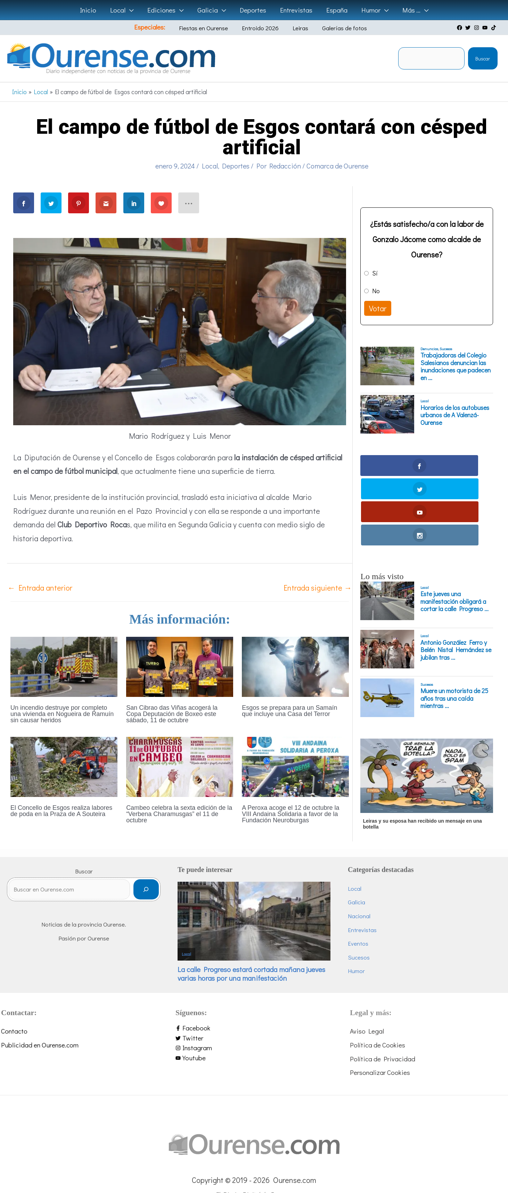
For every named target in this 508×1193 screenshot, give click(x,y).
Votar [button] (377, 308)
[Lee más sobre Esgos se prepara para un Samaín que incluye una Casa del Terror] (295, 666)
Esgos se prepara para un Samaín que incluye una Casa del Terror (289, 710)
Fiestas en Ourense (209, 28)
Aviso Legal (367, 1014)
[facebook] (460, 27)
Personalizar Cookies (380, 1055)
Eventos (358, 926)
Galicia (356, 885)
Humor (356, 954)
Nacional (359, 899)
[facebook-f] (254, 1011)
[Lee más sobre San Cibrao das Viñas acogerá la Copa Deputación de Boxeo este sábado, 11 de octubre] (179, 666)
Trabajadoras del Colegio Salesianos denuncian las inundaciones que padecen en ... (455, 366)
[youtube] (485, 27)
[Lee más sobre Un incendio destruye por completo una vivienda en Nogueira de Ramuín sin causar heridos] (63, 666)
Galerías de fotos (335, 28)
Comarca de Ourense (337, 165)
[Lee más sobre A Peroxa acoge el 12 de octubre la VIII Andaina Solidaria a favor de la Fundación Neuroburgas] (295, 766)
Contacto (14, 1014)
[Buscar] (146, 875)
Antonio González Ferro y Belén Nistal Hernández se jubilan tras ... (455, 580)
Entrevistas (362, 912)
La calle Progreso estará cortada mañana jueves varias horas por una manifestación (251, 956)
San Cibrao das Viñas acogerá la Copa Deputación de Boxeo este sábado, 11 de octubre (172, 714)
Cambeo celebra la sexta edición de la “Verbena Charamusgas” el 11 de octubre (179, 814)
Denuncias (429, 348)
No (376, 291)
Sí (375, 273)
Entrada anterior (40, 588)
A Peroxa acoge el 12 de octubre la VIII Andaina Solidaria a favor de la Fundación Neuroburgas (290, 814)
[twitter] (468, 27)
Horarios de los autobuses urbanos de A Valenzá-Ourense (454, 415)
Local (210, 165)
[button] (132, 10)
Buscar (482, 58)
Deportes (235, 165)
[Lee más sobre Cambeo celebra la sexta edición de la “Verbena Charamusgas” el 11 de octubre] (179, 766)
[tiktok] (494, 27)
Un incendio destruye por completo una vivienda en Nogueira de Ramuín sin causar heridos (62, 714)
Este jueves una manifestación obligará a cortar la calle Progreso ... (454, 532)
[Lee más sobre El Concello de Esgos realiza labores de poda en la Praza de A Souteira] (63, 766)
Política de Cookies (377, 1027)
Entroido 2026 (261, 28)
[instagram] (477, 27)
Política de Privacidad (382, 1041)
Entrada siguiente (318, 588)
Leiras (296, 28)
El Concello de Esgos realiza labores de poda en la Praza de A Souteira (61, 810)
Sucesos (446, 348)
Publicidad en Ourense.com (40, 1027)
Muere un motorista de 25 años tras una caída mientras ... (454, 629)
